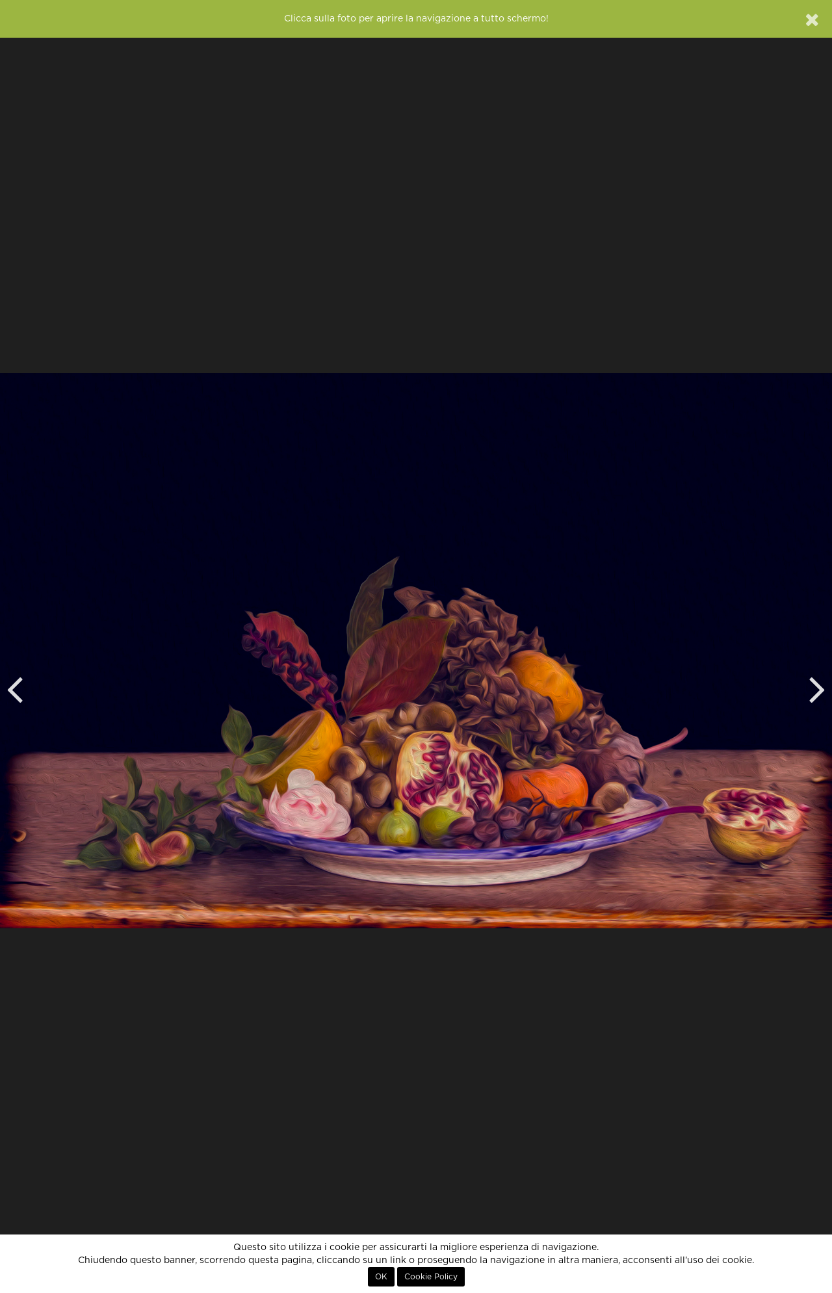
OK (381, 1277)
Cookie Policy (431, 1277)
